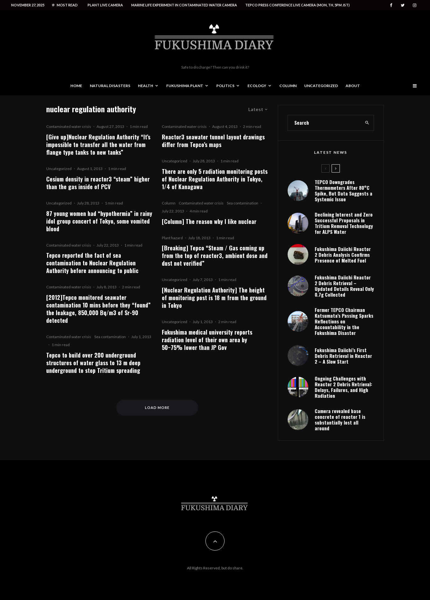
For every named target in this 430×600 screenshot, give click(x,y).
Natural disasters (110, 85)
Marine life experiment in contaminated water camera (184, 5)
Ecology (256, 85)
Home (76, 85)
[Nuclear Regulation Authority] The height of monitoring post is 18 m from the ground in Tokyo (214, 297)
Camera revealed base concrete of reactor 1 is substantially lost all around (340, 419)
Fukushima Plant (184, 85)
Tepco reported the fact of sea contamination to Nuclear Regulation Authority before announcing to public (92, 262)
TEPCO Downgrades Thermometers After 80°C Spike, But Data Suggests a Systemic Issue (343, 190)
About (353, 85)
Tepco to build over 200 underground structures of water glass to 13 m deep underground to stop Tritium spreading (93, 362)
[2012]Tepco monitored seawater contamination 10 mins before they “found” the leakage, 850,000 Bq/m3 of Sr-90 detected (98, 308)
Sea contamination (110, 336)
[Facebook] (391, 5)
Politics (225, 85)
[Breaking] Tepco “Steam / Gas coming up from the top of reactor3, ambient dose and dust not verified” (215, 255)
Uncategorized (321, 85)
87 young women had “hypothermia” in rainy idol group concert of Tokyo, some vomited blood (99, 221)
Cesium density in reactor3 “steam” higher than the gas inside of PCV (98, 182)
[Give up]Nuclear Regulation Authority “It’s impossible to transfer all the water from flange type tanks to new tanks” (98, 144)
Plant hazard (172, 237)
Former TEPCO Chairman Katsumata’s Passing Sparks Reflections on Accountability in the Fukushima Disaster (344, 321)
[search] (367, 122)
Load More (157, 407)
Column (288, 85)
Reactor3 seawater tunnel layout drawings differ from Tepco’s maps (213, 140)
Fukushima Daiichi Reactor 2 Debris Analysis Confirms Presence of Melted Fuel (343, 254)
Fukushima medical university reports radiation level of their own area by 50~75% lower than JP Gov (207, 339)
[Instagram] (414, 5)
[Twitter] (403, 5)
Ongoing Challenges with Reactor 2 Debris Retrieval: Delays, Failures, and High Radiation (343, 386)
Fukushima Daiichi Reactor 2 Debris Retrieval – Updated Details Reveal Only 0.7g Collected (344, 285)
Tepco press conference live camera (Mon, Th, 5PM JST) (297, 5)
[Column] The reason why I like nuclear (209, 221)
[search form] (324, 122)
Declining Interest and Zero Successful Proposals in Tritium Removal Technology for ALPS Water (344, 222)
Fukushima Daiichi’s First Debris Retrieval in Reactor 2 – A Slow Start (343, 355)
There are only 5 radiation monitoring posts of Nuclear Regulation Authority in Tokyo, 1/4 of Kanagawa (215, 178)
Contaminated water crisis (68, 126)
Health (145, 85)
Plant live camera (105, 5)
